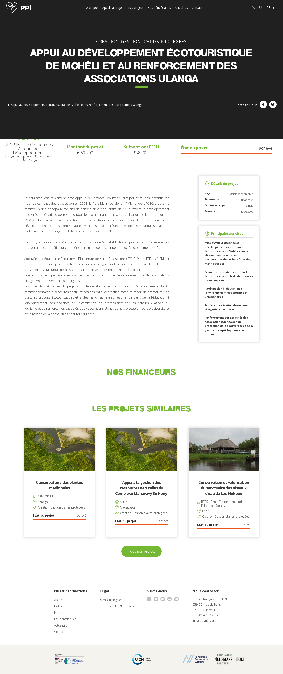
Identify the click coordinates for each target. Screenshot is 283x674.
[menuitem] (271, 7)
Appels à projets (113, 8)
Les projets (135, 8)
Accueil (58, 600)
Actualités (181, 8)
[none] (271, 7)
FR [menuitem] (268, 7)
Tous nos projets (141, 551)
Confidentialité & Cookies (117, 606)
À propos (92, 8)
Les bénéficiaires (65, 619)
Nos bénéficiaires (159, 8)
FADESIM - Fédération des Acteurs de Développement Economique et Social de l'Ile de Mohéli (28, 153)
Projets (59, 613)
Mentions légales (111, 600)
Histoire (59, 606)
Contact (197, 8)
